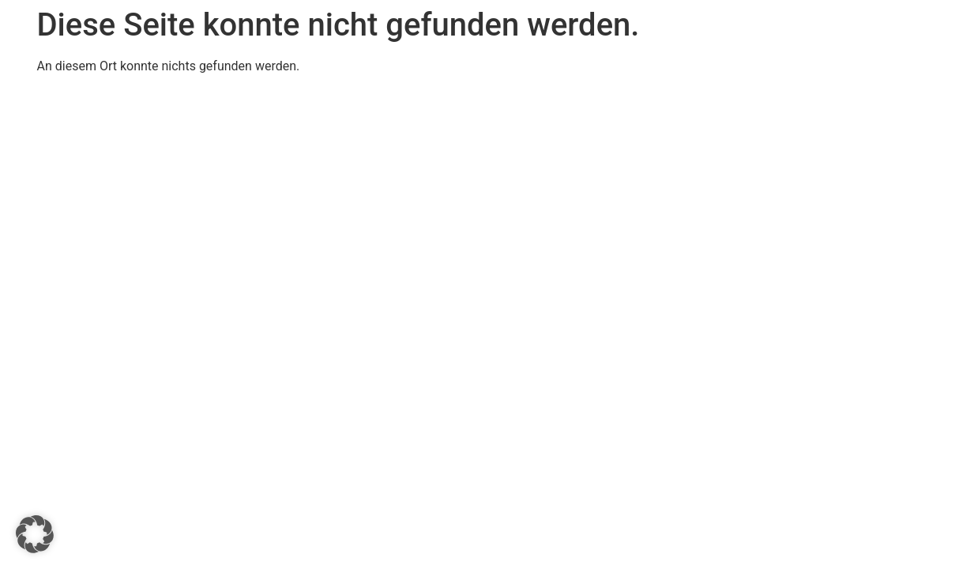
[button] (35, 534)
